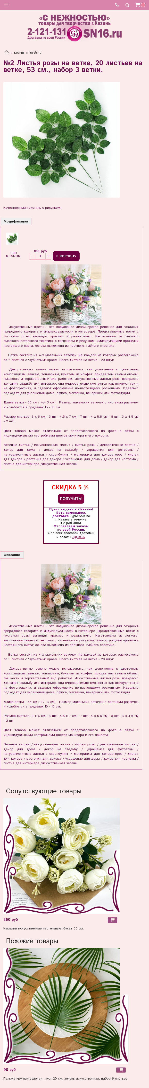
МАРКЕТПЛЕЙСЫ (27, 53)
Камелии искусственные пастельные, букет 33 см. (43, 928)
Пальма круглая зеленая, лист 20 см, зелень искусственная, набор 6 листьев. (65, 1078)
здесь (78, 537)
